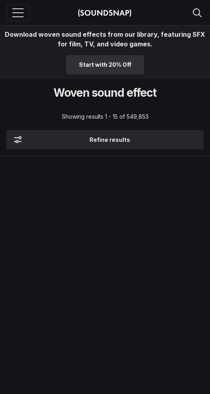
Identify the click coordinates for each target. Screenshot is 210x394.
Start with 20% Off (105, 64)
